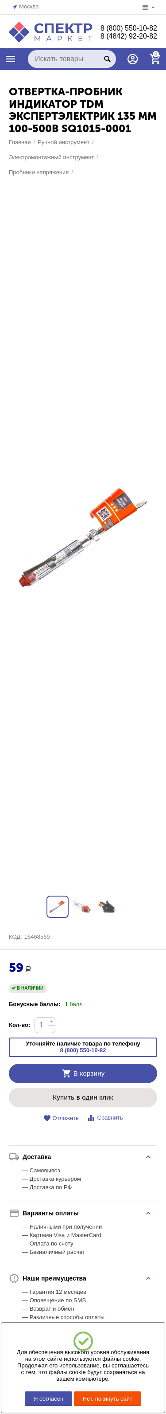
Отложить (61, 1118)
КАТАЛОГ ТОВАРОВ (10, 59)
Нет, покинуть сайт (107, 1398)
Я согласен (48, 1398)
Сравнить (105, 1118)
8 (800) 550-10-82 (128, 28)
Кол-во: (19, 1025)
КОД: (15, 936)
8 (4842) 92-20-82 (128, 36)
